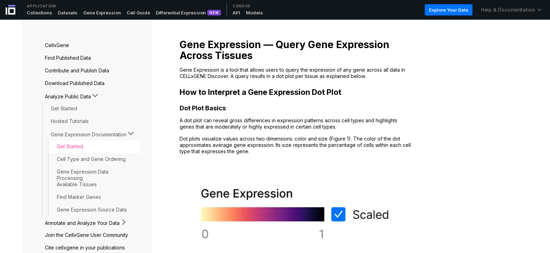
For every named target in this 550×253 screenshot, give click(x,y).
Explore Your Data (448, 10)
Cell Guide (138, 12)
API (236, 12)
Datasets (68, 12)
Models (254, 12)
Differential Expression (181, 12)
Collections (39, 12)
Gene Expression (102, 12)
